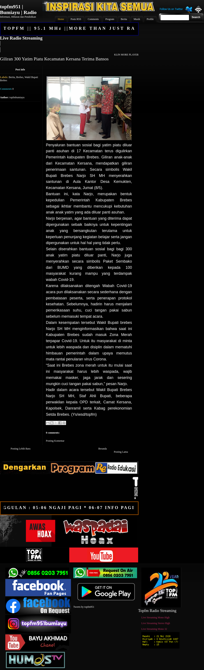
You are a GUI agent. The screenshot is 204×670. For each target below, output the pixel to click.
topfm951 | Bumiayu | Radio (18, 9)
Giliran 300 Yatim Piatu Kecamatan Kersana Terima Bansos (54, 58)
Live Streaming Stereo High (155, 623)
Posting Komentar (55, 440)
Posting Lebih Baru (20, 448)
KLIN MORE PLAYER (126, 54)
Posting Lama (121, 451)
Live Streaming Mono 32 (154, 628)
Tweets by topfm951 (83, 606)
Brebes (19, 77)
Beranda (102, 448)
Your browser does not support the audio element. (69, 46)
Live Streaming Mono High (155, 617)
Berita (12, 77)
